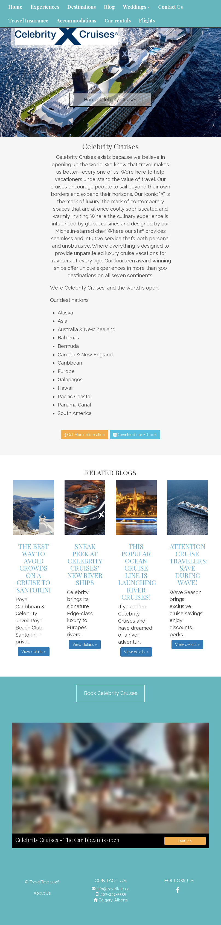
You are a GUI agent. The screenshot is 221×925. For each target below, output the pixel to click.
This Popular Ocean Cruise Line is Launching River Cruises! (137, 571)
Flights (147, 20)
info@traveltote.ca (113, 888)
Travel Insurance (28, 20)
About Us (42, 893)
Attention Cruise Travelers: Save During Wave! (189, 564)
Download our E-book (134, 435)
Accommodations (76, 20)
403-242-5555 (113, 894)
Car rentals (117, 20)
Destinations (81, 7)
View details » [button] (33, 651)
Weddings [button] (136, 7)
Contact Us (170, 7)
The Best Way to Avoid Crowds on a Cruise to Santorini (33, 568)
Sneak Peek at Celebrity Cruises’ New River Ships (85, 564)
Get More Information (85, 435)
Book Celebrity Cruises (110, 99)
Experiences (45, 7)
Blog (109, 7)
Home (15, 7)
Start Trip (184, 841)
